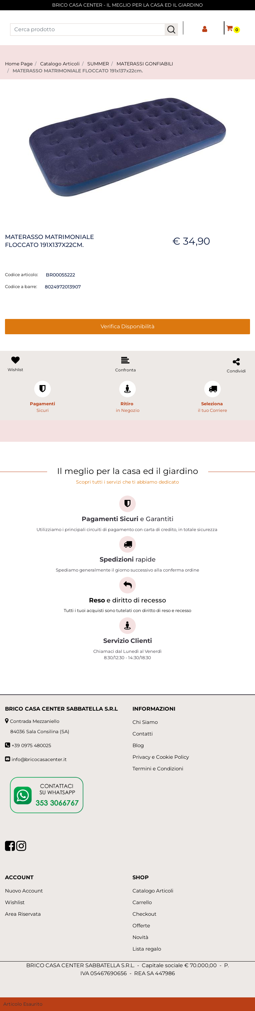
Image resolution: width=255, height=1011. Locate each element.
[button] (171, 29)
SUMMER (98, 64)
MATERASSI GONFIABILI (145, 64)
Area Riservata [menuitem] (23, 914)
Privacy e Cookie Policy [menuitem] (160, 757)
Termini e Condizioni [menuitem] (157, 768)
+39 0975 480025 (31, 745)
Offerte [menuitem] (141, 925)
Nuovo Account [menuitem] (24, 891)
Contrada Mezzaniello (34, 721)
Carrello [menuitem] (142, 902)
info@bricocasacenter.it (39, 759)
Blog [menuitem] (138, 745)
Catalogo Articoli (60, 64)
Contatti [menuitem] (142, 734)
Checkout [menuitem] (144, 914)
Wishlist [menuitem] (15, 902)
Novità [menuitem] (140, 937)
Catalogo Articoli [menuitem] (152, 891)
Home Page (19, 64)
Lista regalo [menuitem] (146, 949)
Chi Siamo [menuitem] (145, 722)
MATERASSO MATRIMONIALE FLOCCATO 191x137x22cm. (78, 71)
